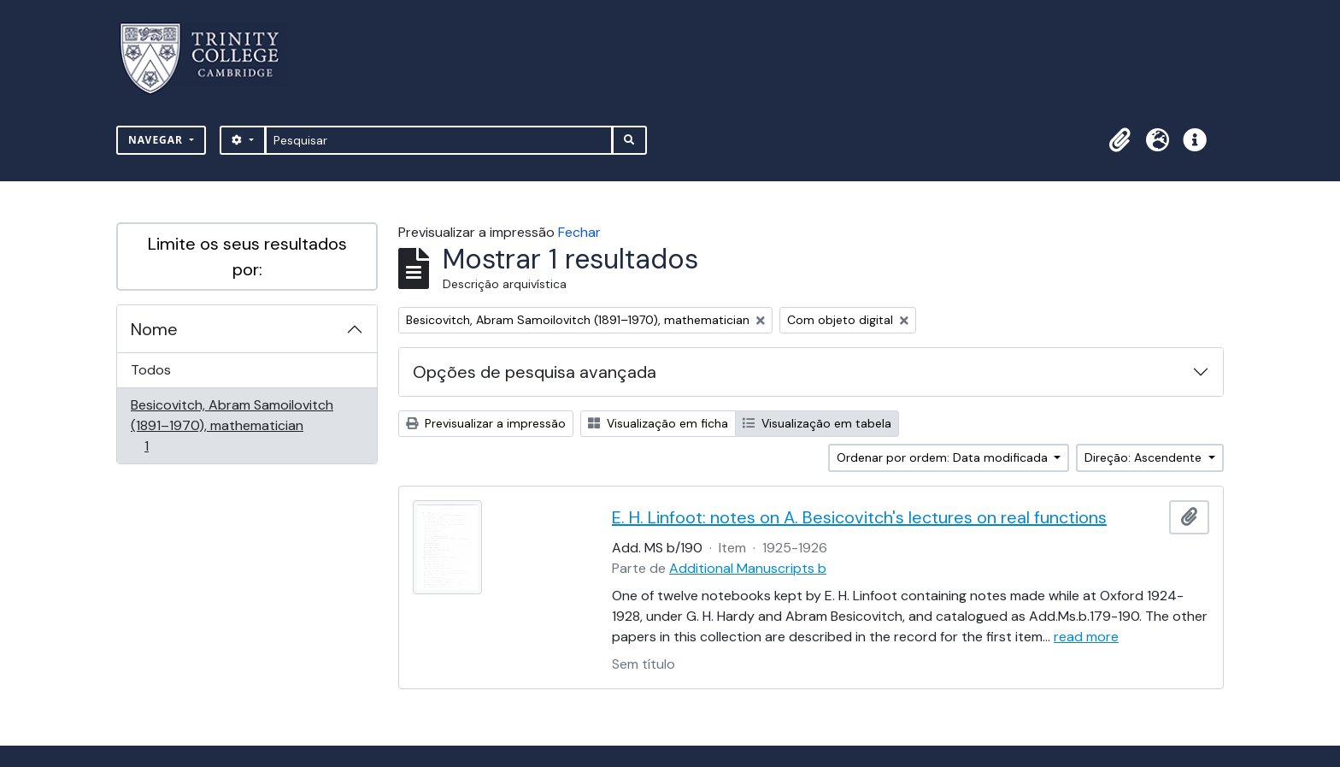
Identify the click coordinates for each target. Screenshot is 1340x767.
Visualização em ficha (658, 423)
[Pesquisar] (439, 140)
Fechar (579, 232)
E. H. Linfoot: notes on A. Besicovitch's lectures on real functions (859, 517)
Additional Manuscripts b (747, 568)
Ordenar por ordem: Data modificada (944, 457)
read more (1086, 637)
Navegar (157, 140)
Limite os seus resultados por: (247, 256)
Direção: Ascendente (1144, 457)
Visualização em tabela (817, 423)
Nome (154, 329)
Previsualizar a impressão (486, 423)
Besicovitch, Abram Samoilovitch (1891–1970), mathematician (231, 425)
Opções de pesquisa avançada (534, 372)
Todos (151, 370)
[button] (1119, 140)
